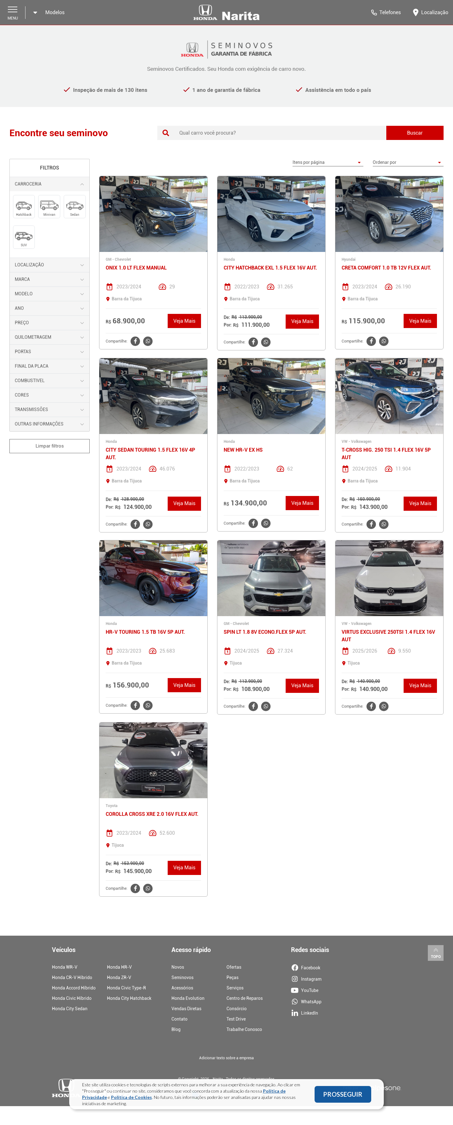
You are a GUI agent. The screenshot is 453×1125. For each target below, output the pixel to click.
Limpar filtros (50, 446)
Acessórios (182, 987)
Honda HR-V (119, 967)
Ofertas (233, 967)
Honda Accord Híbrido (74, 987)
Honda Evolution (187, 998)
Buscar (415, 133)
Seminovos (182, 977)
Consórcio (236, 1008)
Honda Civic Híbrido (72, 998)
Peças (232, 977)
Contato (179, 1019)
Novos (177, 967)
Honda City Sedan (69, 1008)
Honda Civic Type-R (126, 987)
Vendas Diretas (186, 1008)
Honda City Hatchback (129, 998)
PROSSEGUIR (342, 1095)
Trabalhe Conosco (244, 1029)
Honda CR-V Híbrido (72, 977)
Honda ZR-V (119, 977)
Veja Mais (184, 321)
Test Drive (236, 1019)
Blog (176, 1029)
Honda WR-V (64, 967)
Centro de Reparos (244, 998)
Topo (436, 952)
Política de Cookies (131, 1097)
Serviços (234, 987)
